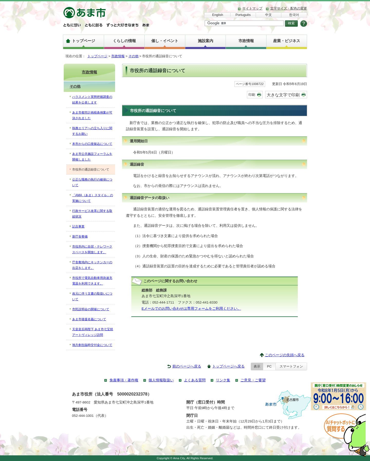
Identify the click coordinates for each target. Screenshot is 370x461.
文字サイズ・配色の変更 (288, 8)
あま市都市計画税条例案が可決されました (92, 115)
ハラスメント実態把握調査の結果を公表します (92, 99)
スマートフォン (291, 366)
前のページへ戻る (186, 366)
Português (243, 15)
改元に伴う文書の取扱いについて (92, 296)
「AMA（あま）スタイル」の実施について (92, 198)
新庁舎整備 (80, 236)
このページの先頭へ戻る (284, 355)
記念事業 (78, 226)
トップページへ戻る (228, 366)
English (217, 15)
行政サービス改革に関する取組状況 (92, 213)
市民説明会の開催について (90, 309)
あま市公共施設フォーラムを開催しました (92, 156)
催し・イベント (164, 41)
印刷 (251, 95)
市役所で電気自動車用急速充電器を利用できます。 (92, 280)
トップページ (83, 41)
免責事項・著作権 (123, 380)
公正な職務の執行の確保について (92, 182)
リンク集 (223, 380)
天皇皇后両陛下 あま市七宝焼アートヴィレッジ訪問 (92, 332)
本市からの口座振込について (92, 144)
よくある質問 (195, 380)
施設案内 (205, 41)
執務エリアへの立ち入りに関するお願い (92, 131)
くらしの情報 (124, 41)
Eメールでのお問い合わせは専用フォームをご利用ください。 (191, 309)
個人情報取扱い (161, 380)
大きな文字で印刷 (283, 94)
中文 (268, 15)
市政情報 (246, 41)
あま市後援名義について (89, 319)
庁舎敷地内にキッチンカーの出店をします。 (92, 265)
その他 (133, 56)
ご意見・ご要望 (253, 380)
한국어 (294, 15)
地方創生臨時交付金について (92, 345)
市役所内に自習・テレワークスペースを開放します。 (92, 249)
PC (269, 366)
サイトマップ (252, 8)
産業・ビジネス (286, 41)
